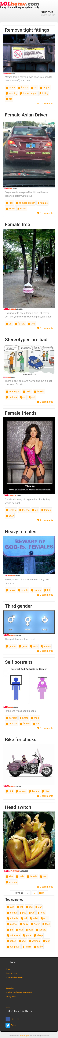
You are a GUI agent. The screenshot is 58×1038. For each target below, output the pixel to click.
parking (11, 397)
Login (8, 1007)
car (34, 87)
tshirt (26, 946)
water (35, 924)
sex (36, 723)
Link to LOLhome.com (14, 977)
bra (9, 99)
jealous (11, 510)
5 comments (45, 728)
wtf (31, 912)
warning (11, 93)
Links (8, 969)
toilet (33, 918)
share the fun (48, 13)
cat (31, 397)
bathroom (13, 935)
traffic (38, 946)
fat (47, 590)
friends (24, 510)
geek (23, 646)
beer (29, 929)
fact (46, 941)
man (43, 876)
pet (22, 912)
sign (10, 907)
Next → (43, 892)
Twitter (11, 1025)
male (27, 391)
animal (12, 912)
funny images (24, 1036)
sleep (38, 935)
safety (10, 87)
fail (24, 918)
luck (9, 202)
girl (9, 323)
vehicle (41, 929)
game (26, 935)
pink (9, 791)
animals (12, 918)
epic (44, 918)
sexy (10, 515)
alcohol (12, 924)
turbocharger (28, 93)
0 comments (45, 103)
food (41, 912)
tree (31, 323)
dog (29, 907)
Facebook (12, 1019)
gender (11, 646)
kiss (9, 876)
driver (21, 208)
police (11, 941)
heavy (10, 590)
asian (10, 208)
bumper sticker (25, 202)
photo (23, 718)
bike (45, 791)
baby (24, 924)
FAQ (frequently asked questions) (19, 992)
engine (45, 87)
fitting (43, 93)
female (23, 87)
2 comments (45, 520)
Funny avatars (11, 973)
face (46, 924)
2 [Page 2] (34, 892)
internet (11, 723)
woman (36, 590)
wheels (21, 791)
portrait (11, 718)
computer (13, 946)
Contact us (10, 988)
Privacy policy (11, 997)
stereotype (13, 391)
